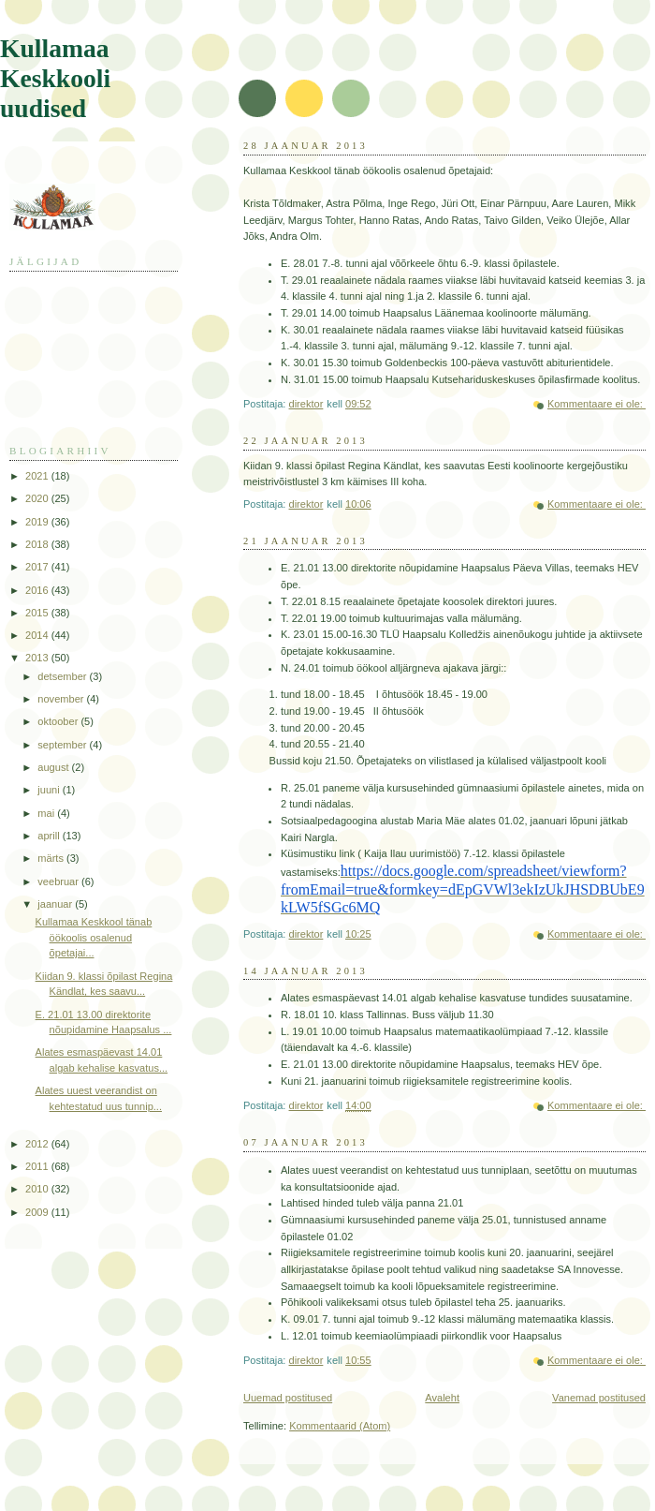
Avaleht (442, 1397)
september (63, 744)
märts (51, 858)
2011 (38, 1166)
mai (47, 813)
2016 (38, 590)
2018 (38, 544)
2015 (38, 612)
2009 (38, 1212)
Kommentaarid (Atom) (339, 1425)
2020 (38, 498)
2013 (38, 657)
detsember (63, 676)
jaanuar (56, 904)
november (61, 698)
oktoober (58, 721)
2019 (38, 521)
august (54, 767)
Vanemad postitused (599, 1397)
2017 (38, 566)
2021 (38, 475)
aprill (49, 835)
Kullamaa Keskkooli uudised (55, 78)
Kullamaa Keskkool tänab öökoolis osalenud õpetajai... (94, 937)
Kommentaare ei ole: (596, 403)
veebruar (59, 881)
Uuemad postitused (287, 1397)
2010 (38, 1188)
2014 (38, 635)
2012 (38, 1143)
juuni (49, 789)
